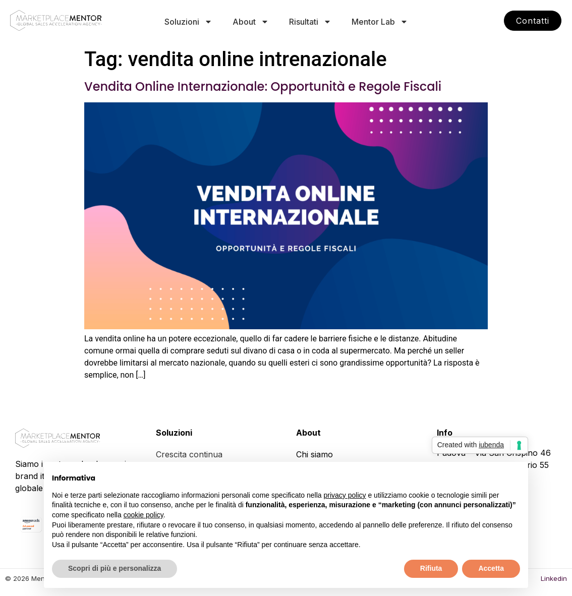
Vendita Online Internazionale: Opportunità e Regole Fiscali (262, 86)
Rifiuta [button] (431, 568)
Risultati (310, 22)
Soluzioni (188, 22)
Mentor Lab (380, 22)
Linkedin (554, 578)
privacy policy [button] (345, 495)
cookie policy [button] (143, 515)
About (251, 22)
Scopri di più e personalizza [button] (114, 568)
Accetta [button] (491, 568)
